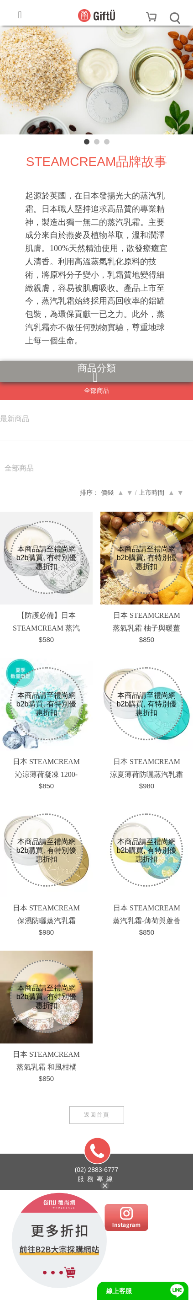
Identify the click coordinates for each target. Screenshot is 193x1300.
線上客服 (119, 1291)
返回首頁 (97, 1115)
